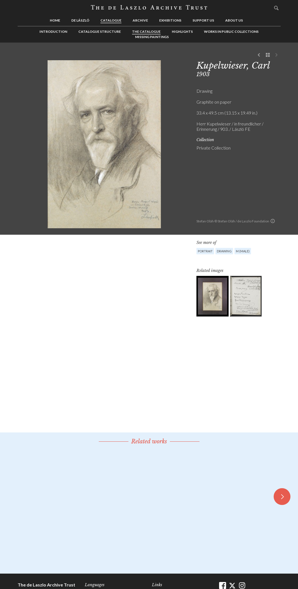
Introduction (53, 31)
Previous (259, 55)
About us (234, 20)
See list (268, 55)
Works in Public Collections (231, 31)
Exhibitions (170, 20)
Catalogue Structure (99, 31)
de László (80, 20)
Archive (140, 20)
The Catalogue (146, 31)
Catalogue (110, 20)
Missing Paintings (152, 37)
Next (276, 55)
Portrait (205, 251)
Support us (203, 20)
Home (55, 20)
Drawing (224, 251)
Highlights (182, 31)
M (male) (243, 251)
